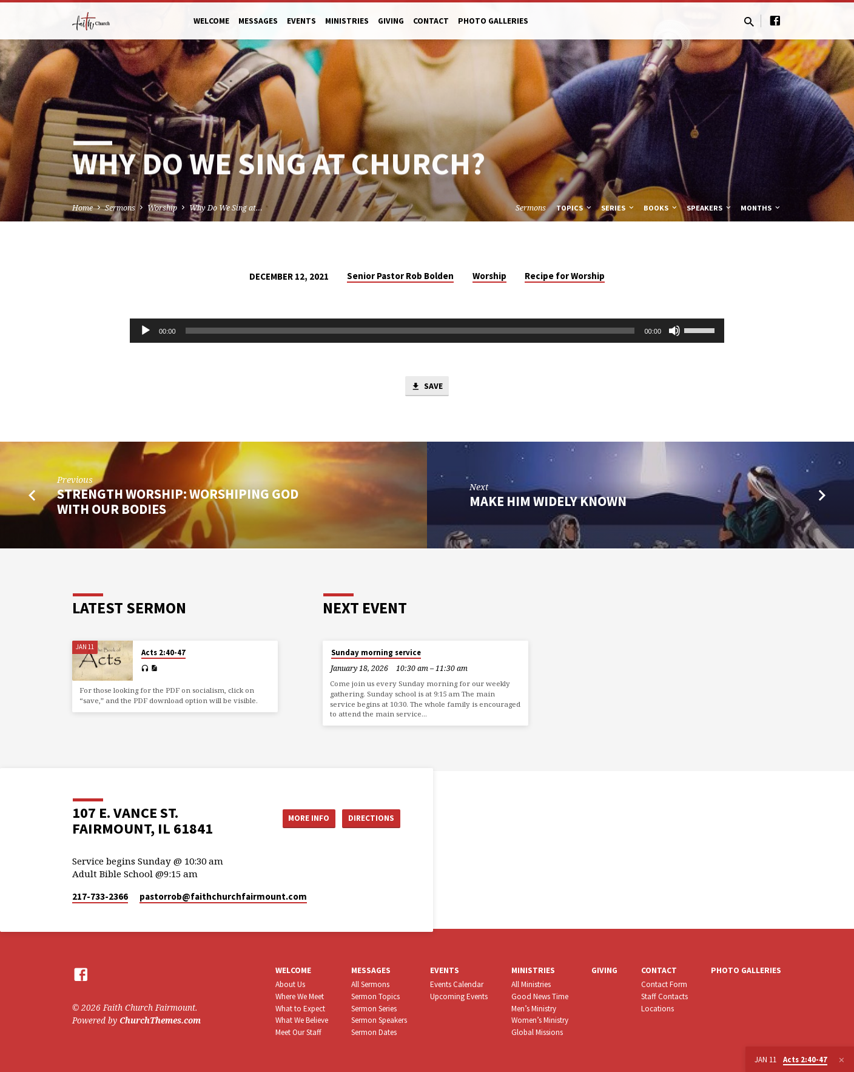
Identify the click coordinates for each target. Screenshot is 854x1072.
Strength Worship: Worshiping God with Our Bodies (177, 503)
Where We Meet (299, 996)
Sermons (120, 208)
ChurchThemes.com (160, 1020)
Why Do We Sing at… (226, 208)
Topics (574, 207)
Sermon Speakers (379, 1020)
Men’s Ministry (533, 1008)
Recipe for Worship (565, 275)
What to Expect (300, 1008)
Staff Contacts (664, 996)
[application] (427, 331)
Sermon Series (374, 1008)
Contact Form (664, 984)
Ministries (347, 21)
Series (618, 207)
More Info (301, 817)
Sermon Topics (375, 996)
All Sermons (370, 984)
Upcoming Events (459, 996)
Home (82, 208)
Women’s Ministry (539, 1020)
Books (661, 207)
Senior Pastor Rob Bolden (400, 275)
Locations (657, 1008)
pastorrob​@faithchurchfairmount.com (223, 896)
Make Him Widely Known (548, 502)
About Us (290, 984)
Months (761, 207)
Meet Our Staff (298, 1032)
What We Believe (301, 1020)
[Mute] (674, 331)
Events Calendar (456, 984)
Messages (258, 21)
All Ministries (531, 984)
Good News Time (539, 996)
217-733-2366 (100, 896)
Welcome (211, 21)
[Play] (146, 331)
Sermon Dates (374, 1032)
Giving (391, 21)
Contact (431, 21)
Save (427, 387)
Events (301, 21)
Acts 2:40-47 (163, 652)
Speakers (710, 207)
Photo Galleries (493, 21)
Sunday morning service (376, 652)
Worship (162, 208)
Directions (370, 817)
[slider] (410, 331)
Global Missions (537, 1032)
